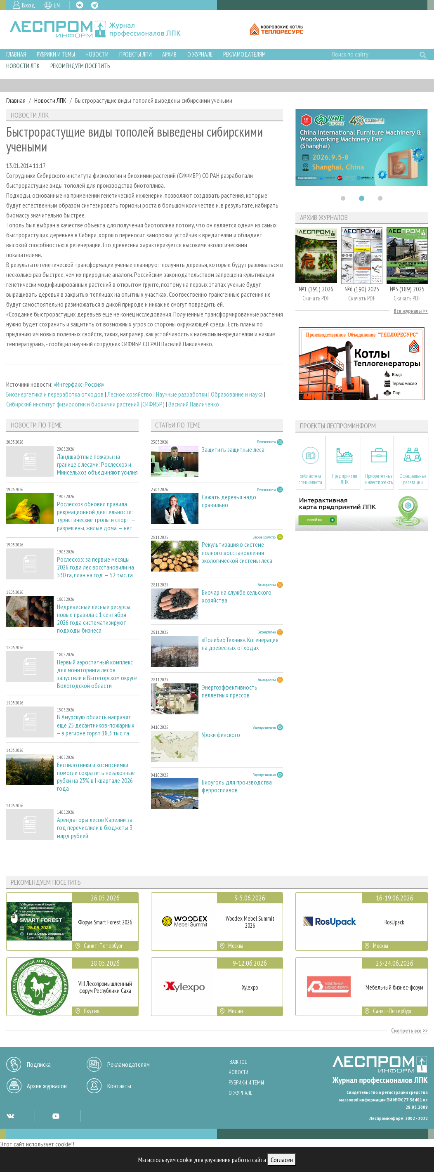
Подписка (39, 1064)
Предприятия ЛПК (344, 479)
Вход (28, 5)
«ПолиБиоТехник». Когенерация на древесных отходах (240, 644)
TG (94, 5)
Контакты (119, 1086)
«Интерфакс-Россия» (79, 384)
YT (56, 1116)
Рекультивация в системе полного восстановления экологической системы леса (237, 552)
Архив (169, 54)
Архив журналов (47, 1086)
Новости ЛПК (23, 66)
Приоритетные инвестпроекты (379, 479)
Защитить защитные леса (233, 450)
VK (79, 5)
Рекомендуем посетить (80, 66)
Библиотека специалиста (310, 479)
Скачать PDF (316, 298)
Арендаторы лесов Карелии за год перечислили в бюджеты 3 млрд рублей (94, 827)
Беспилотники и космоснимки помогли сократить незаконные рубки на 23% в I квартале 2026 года (96, 777)
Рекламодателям (244, 54)
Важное (238, 1062)
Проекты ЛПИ (135, 54)
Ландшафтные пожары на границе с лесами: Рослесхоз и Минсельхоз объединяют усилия (97, 464)
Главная (16, 54)
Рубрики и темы (56, 54)
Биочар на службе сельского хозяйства (236, 596)
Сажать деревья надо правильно (229, 501)
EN (57, 5)
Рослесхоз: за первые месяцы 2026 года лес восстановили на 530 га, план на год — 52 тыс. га (95, 567)
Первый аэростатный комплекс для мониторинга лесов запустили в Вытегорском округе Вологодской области (97, 674)
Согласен (282, 1159)
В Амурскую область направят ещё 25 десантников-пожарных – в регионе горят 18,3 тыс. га (95, 725)
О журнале (199, 54)
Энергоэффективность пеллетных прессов (229, 691)
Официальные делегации (413, 479)
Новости (96, 54)
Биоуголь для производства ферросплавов (237, 786)
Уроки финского (221, 735)
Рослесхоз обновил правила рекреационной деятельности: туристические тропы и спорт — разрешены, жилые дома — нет (96, 516)
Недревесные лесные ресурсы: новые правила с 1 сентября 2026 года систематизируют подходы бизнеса (94, 619)
